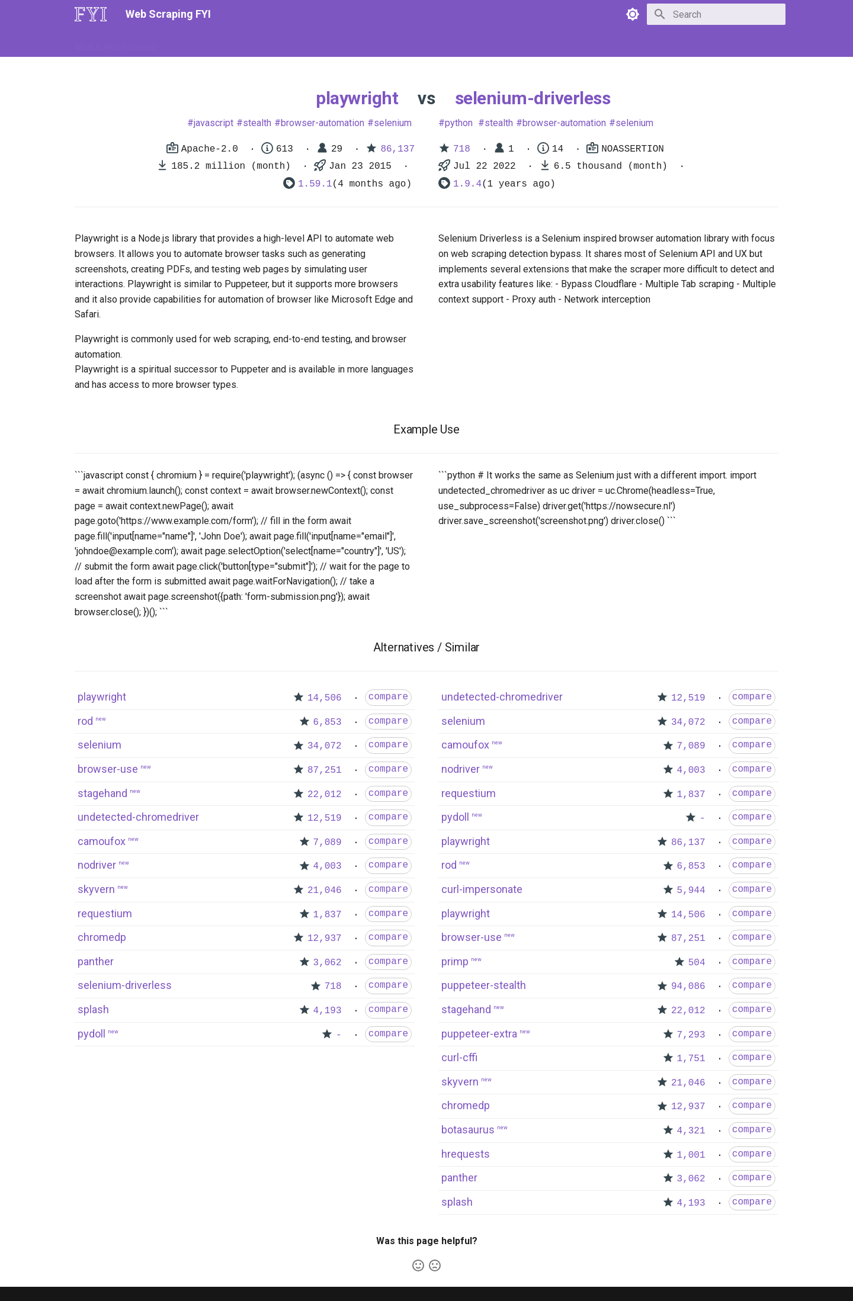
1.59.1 (315, 184)
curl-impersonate (481, 889)
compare (388, 696)
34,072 (324, 746)
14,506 (324, 698)
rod (85, 721)
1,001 (691, 1155)
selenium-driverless (533, 98)
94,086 (688, 986)
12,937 (324, 938)
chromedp (102, 937)
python (459, 123)
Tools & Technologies (277, 43)
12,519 (324, 818)
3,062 (327, 962)
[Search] (716, 14)
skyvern (96, 889)
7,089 (327, 842)
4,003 (327, 866)
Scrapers (394, 43)
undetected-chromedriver (138, 817)
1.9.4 (467, 184)
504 (697, 962)
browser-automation (322, 123)
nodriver (97, 865)
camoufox (102, 841)
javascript (213, 123)
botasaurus (468, 1129)
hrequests (465, 1154)
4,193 (327, 1010)
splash (93, 1009)
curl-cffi (459, 1057)
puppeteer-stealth (483, 985)
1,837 (327, 914)
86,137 (397, 149)
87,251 (324, 770)
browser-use (108, 769)
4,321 (691, 1131)
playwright (357, 98)
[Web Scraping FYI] (90, 14)
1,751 (691, 1058)
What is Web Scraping (115, 43)
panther (96, 961)
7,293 (691, 1035)
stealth (257, 123)
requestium (105, 913)
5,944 (691, 890)
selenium (393, 123)
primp (455, 961)
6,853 (327, 722)
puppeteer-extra (479, 1033)
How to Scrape (196, 43)
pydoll (91, 1033)
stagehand (102, 793)
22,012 (324, 794)
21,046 (324, 890)
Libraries (347, 43)
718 (461, 149)
